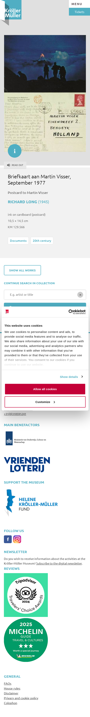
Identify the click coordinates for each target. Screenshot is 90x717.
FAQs (7, 683)
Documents (18, 240)
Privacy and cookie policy (21, 698)
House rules (12, 688)
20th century (42, 240)
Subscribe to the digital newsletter (59, 563)
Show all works (22, 270)
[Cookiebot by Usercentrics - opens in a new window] (68, 311)
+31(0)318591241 (15, 414)
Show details (69, 376)
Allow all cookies (45, 389)
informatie (13, 149)
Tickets (79, 12)
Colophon (10, 703)
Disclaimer (11, 693)
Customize (45, 401)
